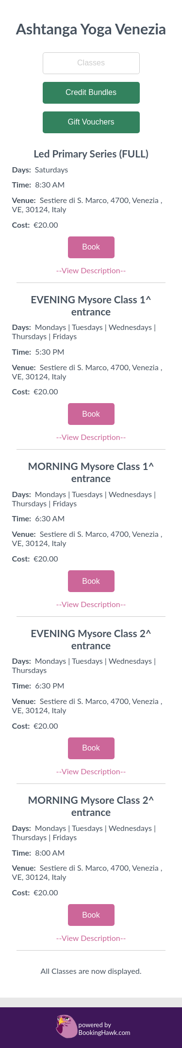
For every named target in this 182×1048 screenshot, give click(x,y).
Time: (22, 184)
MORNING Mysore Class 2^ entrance (91, 806)
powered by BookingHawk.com (105, 1028)
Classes (91, 63)
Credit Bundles (91, 92)
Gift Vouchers (90, 122)
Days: (21, 169)
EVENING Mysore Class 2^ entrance (91, 639)
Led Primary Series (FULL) (90, 153)
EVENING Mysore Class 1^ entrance (91, 305)
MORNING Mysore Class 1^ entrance (91, 472)
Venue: (24, 199)
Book (90, 247)
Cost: (21, 224)
